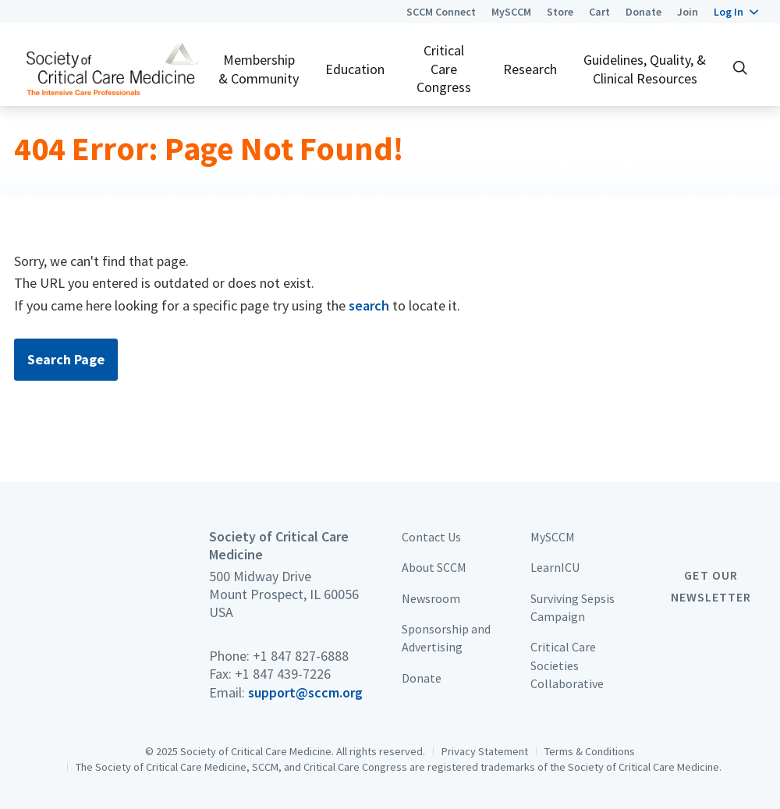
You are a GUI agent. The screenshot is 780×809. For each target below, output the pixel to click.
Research (530, 69)
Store (560, 12)
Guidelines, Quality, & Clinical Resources (644, 69)
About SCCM (434, 567)
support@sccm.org (305, 692)
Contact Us (431, 537)
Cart (599, 12)
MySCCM (511, 12)
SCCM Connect (441, 12)
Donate (643, 12)
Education (355, 69)
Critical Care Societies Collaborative (567, 665)
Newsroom (431, 598)
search (369, 305)
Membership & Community (258, 69)
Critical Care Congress (444, 68)
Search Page (66, 359)
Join (687, 12)
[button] (736, 11)
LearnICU (555, 567)
